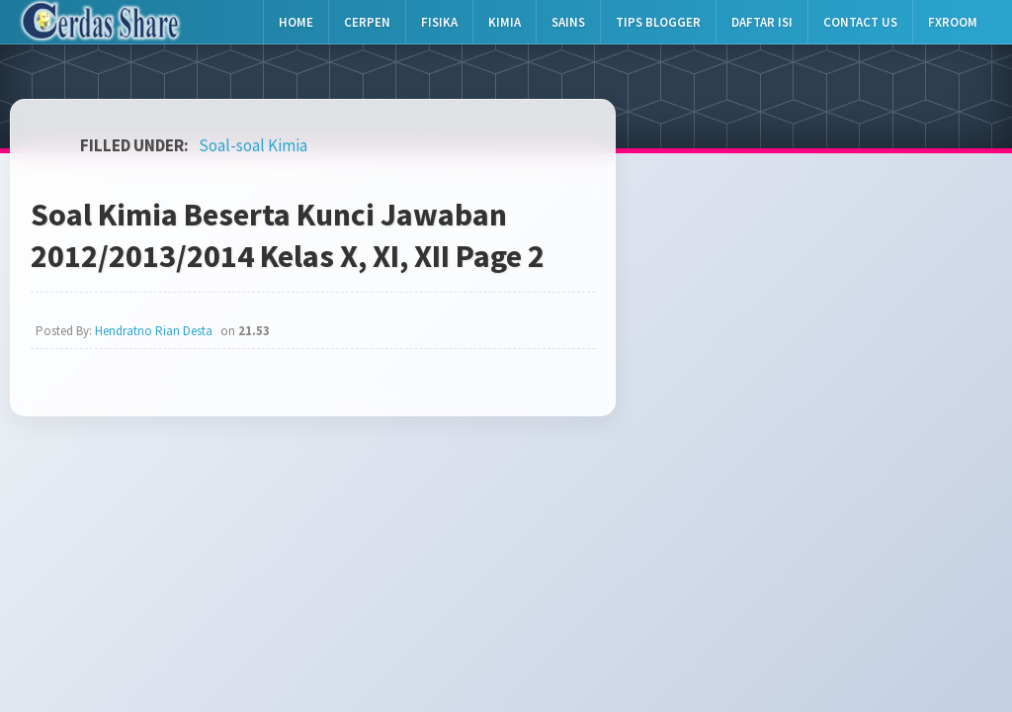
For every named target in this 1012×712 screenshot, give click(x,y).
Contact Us (860, 22)
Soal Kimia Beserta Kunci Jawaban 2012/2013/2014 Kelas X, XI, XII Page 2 (288, 235)
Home (296, 22)
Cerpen (367, 22)
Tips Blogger (658, 22)
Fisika (439, 22)
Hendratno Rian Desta (153, 330)
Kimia (504, 22)
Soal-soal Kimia (253, 145)
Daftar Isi (762, 22)
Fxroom (952, 22)
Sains (568, 22)
